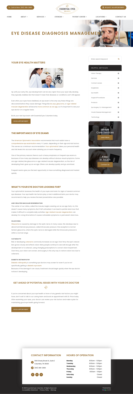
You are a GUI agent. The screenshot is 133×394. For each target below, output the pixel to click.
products (94, 103)
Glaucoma (15, 224)
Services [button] (41, 17)
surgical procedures (98, 98)
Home (9, 17)
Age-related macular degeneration (59, 212)
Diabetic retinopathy (19, 263)
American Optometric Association (27, 140)
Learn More (105, 139)
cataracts (29, 242)
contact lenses (97, 83)
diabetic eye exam (35, 266)
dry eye (53, 104)
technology (95, 118)
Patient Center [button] (80, 17)
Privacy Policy (44, 390)
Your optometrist (52, 146)
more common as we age (48, 107)
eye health (95, 93)
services (94, 78)
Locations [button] (101, 17)
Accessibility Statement (30, 390)
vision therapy (96, 73)
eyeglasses (95, 88)
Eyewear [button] (59, 17)
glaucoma (60, 104)
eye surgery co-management (102, 108)
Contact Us (120, 17)
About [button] (24, 17)
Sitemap (53, 390)
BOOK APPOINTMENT (21, 121)
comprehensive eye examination (23, 143)
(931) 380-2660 (40, 368)
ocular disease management (102, 113)
